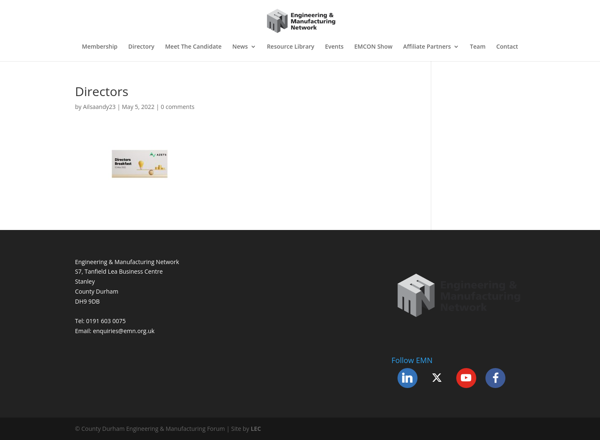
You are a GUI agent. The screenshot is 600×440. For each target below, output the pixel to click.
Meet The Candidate (193, 47)
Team (477, 47)
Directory (141, 47)
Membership (100, 47)
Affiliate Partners (427, 47)
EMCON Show (373, 47)
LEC (256, 429)
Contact (507, 47)
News (240, 47)
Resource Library (290, 47)
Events (334, 47)
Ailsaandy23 (99, 107)
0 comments (178, 107)
